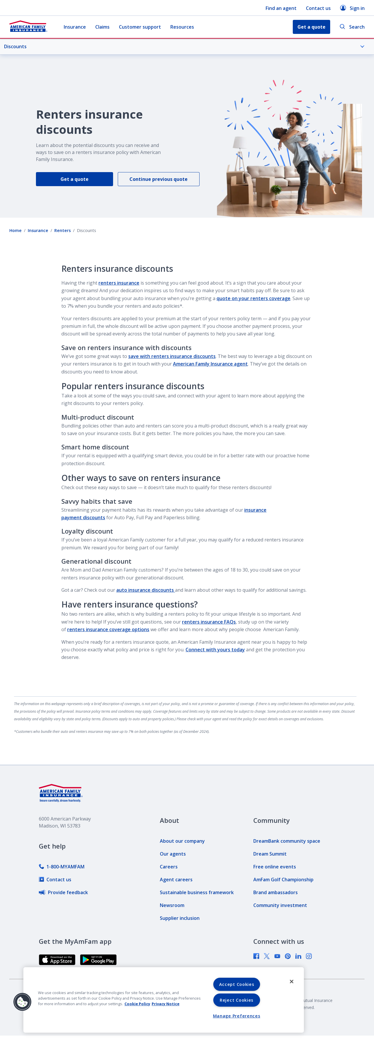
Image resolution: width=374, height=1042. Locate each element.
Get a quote (74, 179)
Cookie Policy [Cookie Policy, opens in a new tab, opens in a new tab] (137, 1003)
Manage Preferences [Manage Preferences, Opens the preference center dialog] (236, 1016)
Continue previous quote (158, 179)
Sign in (352, 8)
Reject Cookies (236, 1000)
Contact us (318, 8)
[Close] (291, 981)
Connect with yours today (215, 649)
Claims (102, 27)
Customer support (140, 27)
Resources (182, 27)
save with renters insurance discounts (172, 356)
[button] (22, 1002)
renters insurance (118, 283)
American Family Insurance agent (210, 364)
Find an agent (281, 8)
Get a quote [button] (311, 27)
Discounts (184, 46)
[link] (61, 866)
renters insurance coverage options (108, 629)
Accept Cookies (236, 984)
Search (352, 27)
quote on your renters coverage (253, 298)
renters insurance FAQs (209, 622)
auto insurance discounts (145, 590)
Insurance (75, 27)
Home (15, 230)
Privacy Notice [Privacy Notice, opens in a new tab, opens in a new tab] (165, 1003)
